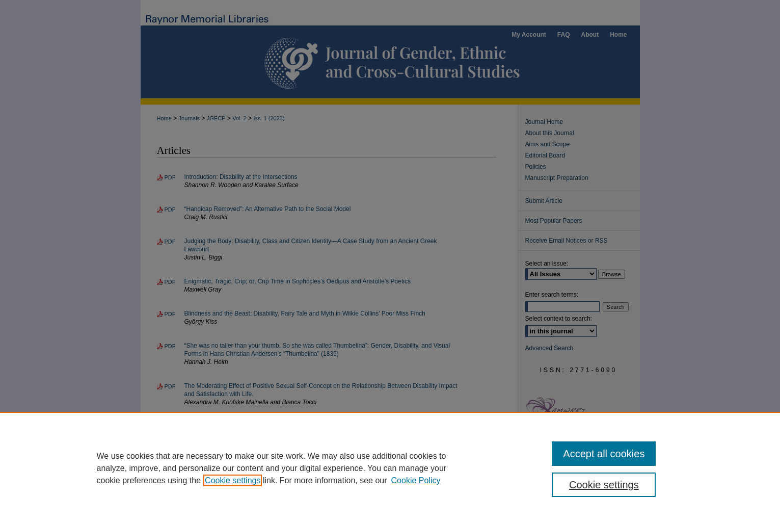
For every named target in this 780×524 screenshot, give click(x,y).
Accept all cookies (603, 453)
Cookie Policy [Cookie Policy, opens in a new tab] (416, 480)
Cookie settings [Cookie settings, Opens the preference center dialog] (604, 484)
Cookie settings (232, 480)
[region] (390, 468)
